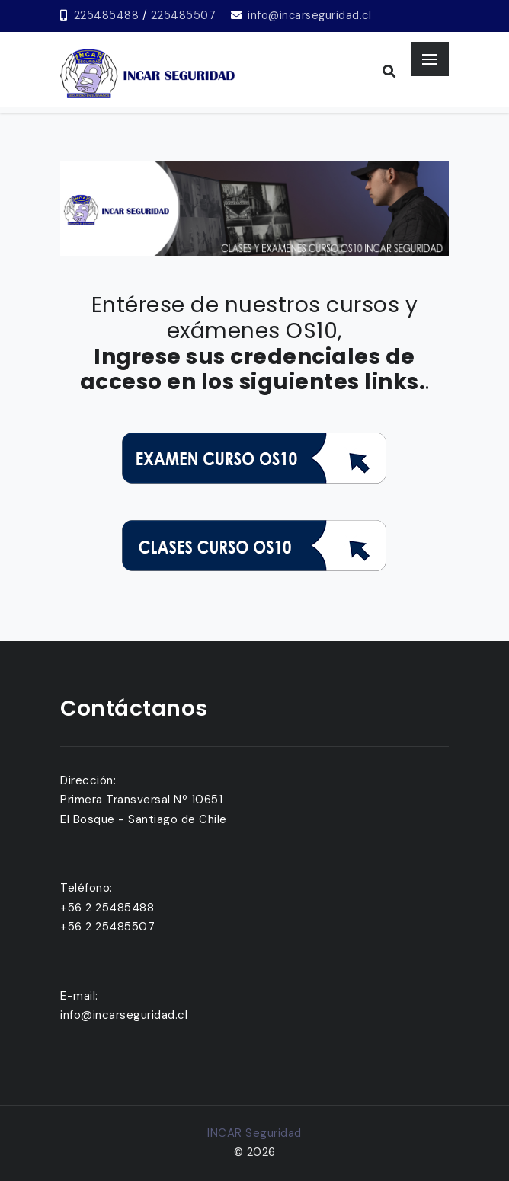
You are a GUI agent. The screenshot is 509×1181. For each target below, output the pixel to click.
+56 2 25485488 (107, 907)
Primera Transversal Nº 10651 (141, 799)
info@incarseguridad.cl (309, 15)
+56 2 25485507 (107, 926)
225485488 (106, 15)
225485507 (183, 15)
